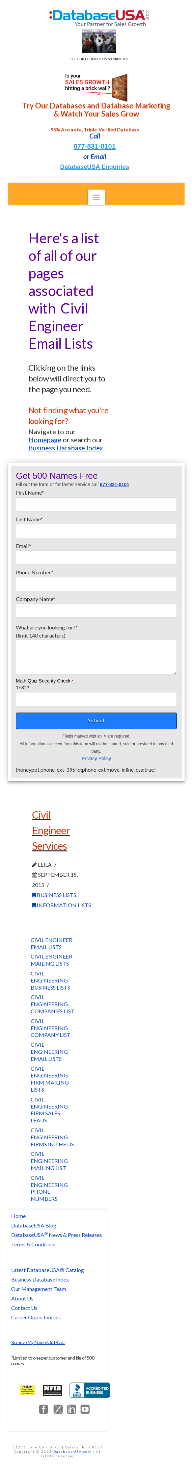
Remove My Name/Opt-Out (38, 1342)
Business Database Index (40, 1279)
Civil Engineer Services (51, 830)
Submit (96, 720)
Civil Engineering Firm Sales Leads (49, 1109)
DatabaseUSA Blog (33, 1225)
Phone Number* (96, 578)
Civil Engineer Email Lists (51, 943)
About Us (22, 1298)
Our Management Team (38, 1289)
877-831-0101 (95, 146)
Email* (96, 552)
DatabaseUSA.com (72, 1451)
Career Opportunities (36, 1317)
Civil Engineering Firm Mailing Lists (50, 1079)
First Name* (96, 498)
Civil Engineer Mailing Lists (51, 960)
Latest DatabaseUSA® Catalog (47, 1270)
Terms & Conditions (34, 1244)
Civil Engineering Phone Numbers (49, 1188)
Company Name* (96, 605)
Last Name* (96, 525)
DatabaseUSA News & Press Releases (56, 1235)
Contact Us (24, 1307)
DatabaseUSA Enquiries (94, 167)
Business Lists (54, 895)
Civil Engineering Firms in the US (52, 1137)
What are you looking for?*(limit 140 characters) (96, 635)
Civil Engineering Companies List (53, 1004)
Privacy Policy (96, 758)
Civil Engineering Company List (51, 1028)
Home (18, 1216)
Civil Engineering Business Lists (50, 980)
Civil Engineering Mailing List (49, 1160)
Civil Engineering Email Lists (49, 1051)
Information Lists (61, 905)
